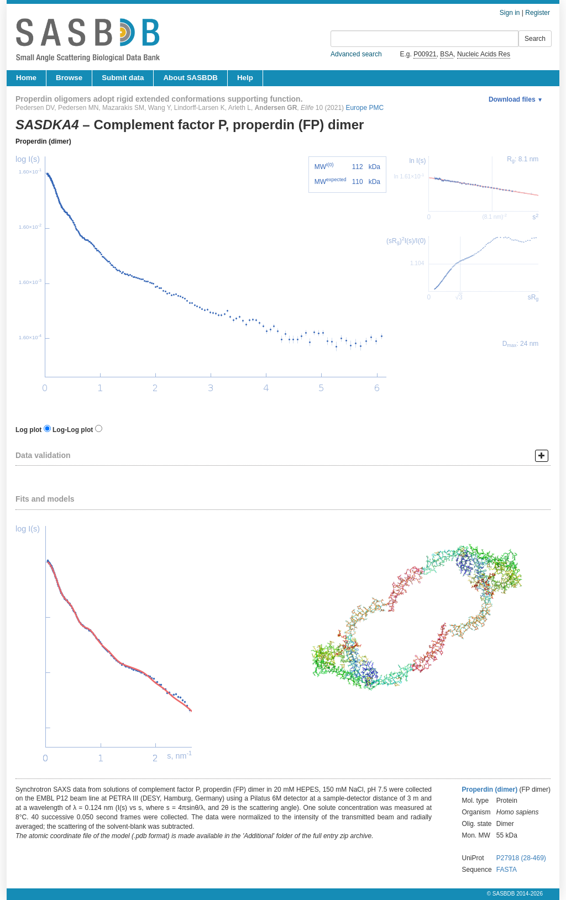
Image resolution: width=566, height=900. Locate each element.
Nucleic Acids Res (483, 54)
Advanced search (356, 54)
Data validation (43, 455)
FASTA (506, 869)
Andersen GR (276, 108)
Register (537, 13)
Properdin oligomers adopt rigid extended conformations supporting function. (159, 98)
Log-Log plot (73, 430)
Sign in (510, 13)
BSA (446, 54)
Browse (69, 77)
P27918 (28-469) (521, 858)
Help (245, 77)
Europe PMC (364, 108)
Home (26, 77)
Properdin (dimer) (43, 141)
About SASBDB (190, 77)
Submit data (123, 77)
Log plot (28, 430)
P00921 (424, 54)
